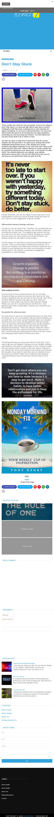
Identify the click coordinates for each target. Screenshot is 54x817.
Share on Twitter (25, 74)
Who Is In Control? (18, 676)
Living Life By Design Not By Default (24, 663)
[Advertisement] (27, 35)
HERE (27, 480)
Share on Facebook (9, 74)
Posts (6, 615)
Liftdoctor (5, 70)
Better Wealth (7, 713)
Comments (7, 619)
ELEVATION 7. (29, 816)
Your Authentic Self (19, 690)
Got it (32, 11)
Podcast (4, 798)
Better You (5, 717)
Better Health (6, 710)
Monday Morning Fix (7, 59)
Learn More (24, 11)
